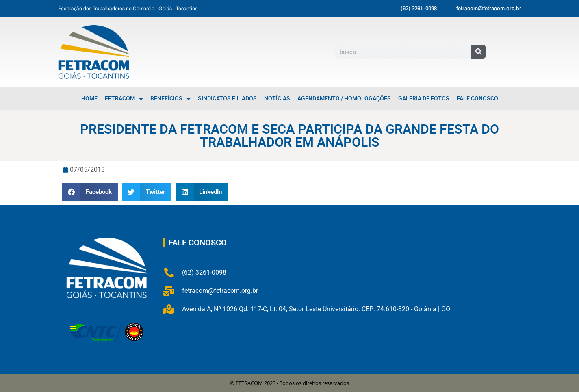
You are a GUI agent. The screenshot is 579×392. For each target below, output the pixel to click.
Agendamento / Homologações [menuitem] (344, 98)
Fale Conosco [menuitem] (477, 98)
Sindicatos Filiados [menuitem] (227, 98)
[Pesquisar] (478, 52)
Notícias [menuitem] (277, 98)
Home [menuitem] (89, 98)
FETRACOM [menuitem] (124, 98)
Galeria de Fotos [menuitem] (423, 98)
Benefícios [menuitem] (170, 98)
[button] (90, 192)
